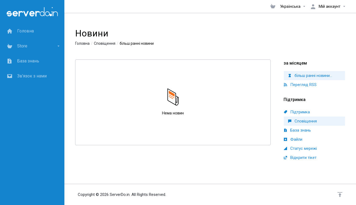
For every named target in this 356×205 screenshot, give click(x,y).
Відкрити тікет (300, 157)
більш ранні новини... (310, 75)
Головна (82, 43)
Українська (293, 6)
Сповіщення (104, 43)
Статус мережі (300, 148)
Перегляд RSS (300, 84)
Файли (293, 139)
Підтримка (297, 112)
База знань (297, 130)
